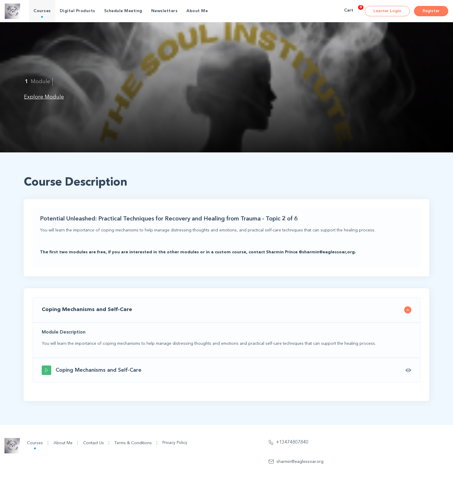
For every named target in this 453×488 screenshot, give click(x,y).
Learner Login (387, 11)
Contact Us (96, 442)
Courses (42, 11)
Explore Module (44, 97)
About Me (197, 11)
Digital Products (77, 11)
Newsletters (164, 11)
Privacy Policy (174, 443)
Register (431, 11)
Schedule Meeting (123, 11)
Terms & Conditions (136, 442)
